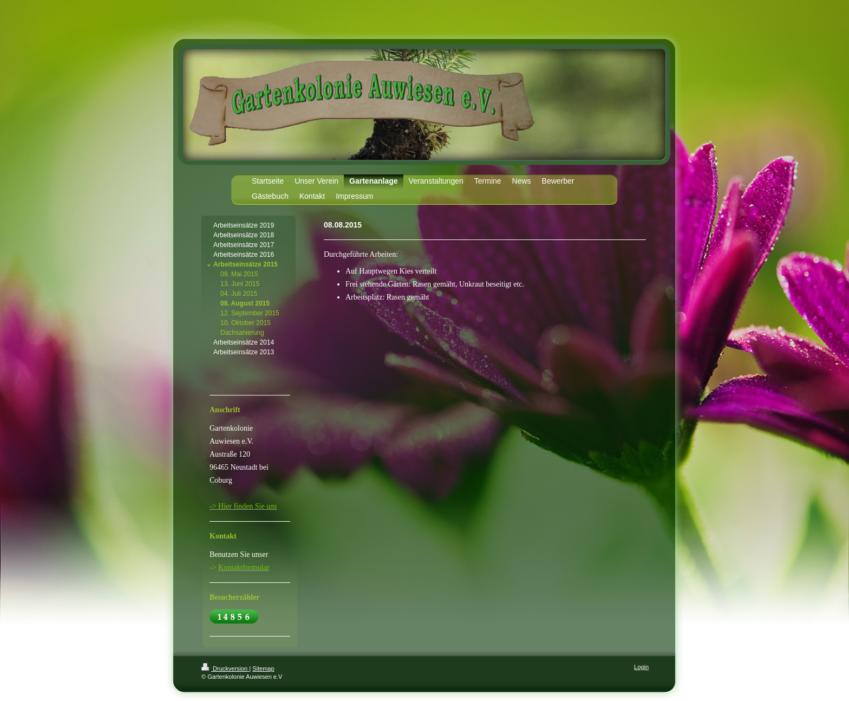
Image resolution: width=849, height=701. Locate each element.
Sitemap (263, 668)
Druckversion (225, 668)
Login (641, 667)
